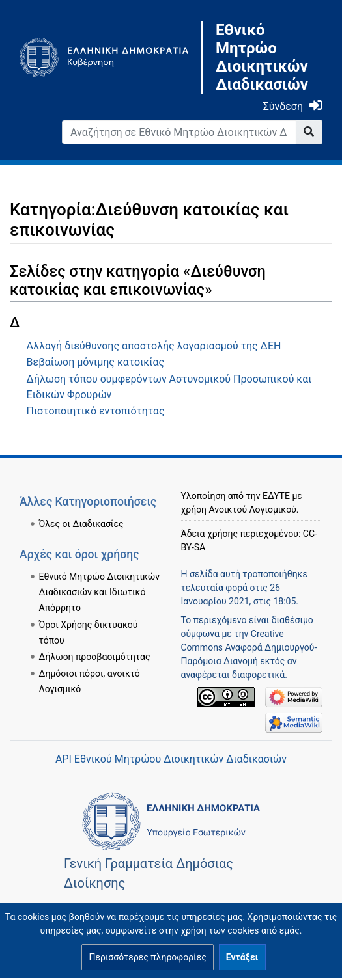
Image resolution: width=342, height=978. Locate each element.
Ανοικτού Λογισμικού (252, 509)
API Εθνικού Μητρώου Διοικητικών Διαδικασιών (171, 759)
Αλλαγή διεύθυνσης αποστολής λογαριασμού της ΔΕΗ (154, 346)
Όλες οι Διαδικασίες (81, 524)
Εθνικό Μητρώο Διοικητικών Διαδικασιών (262, 57)
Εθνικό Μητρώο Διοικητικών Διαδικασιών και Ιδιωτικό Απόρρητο (99, 592)
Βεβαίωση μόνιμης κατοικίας (96, 362)
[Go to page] (309, 132)
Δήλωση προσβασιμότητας (94, 656)
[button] (147, 957)
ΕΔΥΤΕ (276, 496)
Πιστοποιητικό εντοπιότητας (96, 411)
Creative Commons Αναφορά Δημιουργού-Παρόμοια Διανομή (249, 647)
